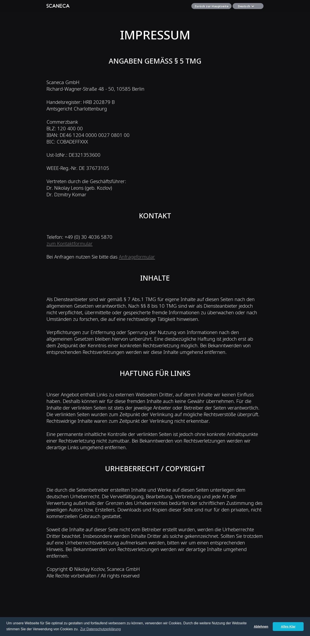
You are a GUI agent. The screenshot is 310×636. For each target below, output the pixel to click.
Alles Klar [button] (288, 626)
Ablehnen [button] (261, 626)
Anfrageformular (137, 256)
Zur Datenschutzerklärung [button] (100, 629)
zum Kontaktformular (70, 243)
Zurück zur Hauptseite (211, 6)
